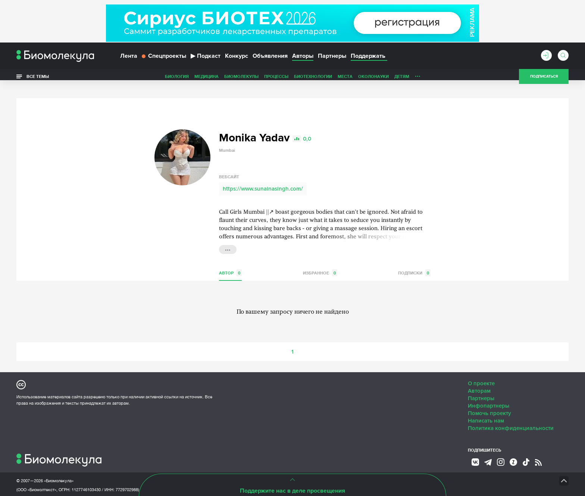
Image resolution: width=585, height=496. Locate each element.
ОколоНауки (321, 79)
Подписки (414, 262)
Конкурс (236, 59)
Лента (128, 59)
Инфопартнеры (488, 395)
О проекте (481, 372)
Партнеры (332, 59)
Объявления (270, 59)
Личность (373, 79)
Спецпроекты (164, 59)
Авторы (302, 59)
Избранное (320, 262)
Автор (230, 262)
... (228, 238)
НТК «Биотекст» (280, 470)
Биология (124, 79)
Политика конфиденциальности (511, 417)
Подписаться (544, 80)
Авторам (479, 380)
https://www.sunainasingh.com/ (263, 178)
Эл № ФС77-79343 (104, 488)
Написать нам (486, 409)
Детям (349, 79)
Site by (186, 469)
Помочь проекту (489, 402)
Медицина (154, 79)
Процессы (224, 79)
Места (292, 79)
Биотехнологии (260, 79)
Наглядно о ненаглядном (442, 79)
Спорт (398, 79)
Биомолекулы (189, 79)
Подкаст (205, 59)
